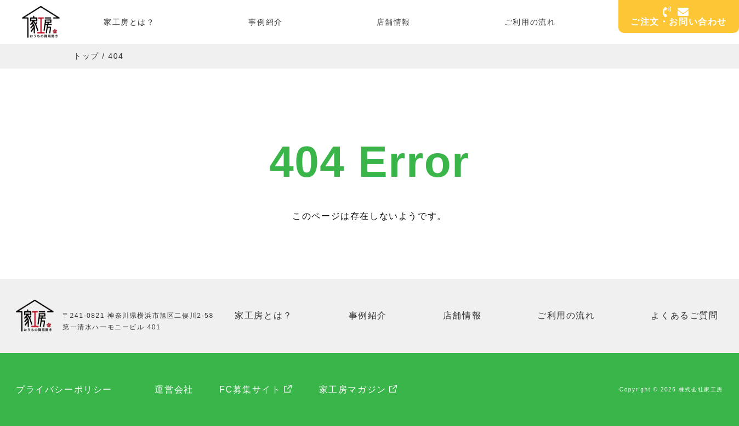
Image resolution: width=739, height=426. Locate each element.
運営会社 (175, 389)
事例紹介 (265, 22)
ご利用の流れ (530, 22)
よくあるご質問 (685, 315)
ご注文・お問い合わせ (678, 17)
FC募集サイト (254, 389)
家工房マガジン (355, 389)
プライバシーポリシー (64, 389)
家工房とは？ (129, 22)
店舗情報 (394, 22)
